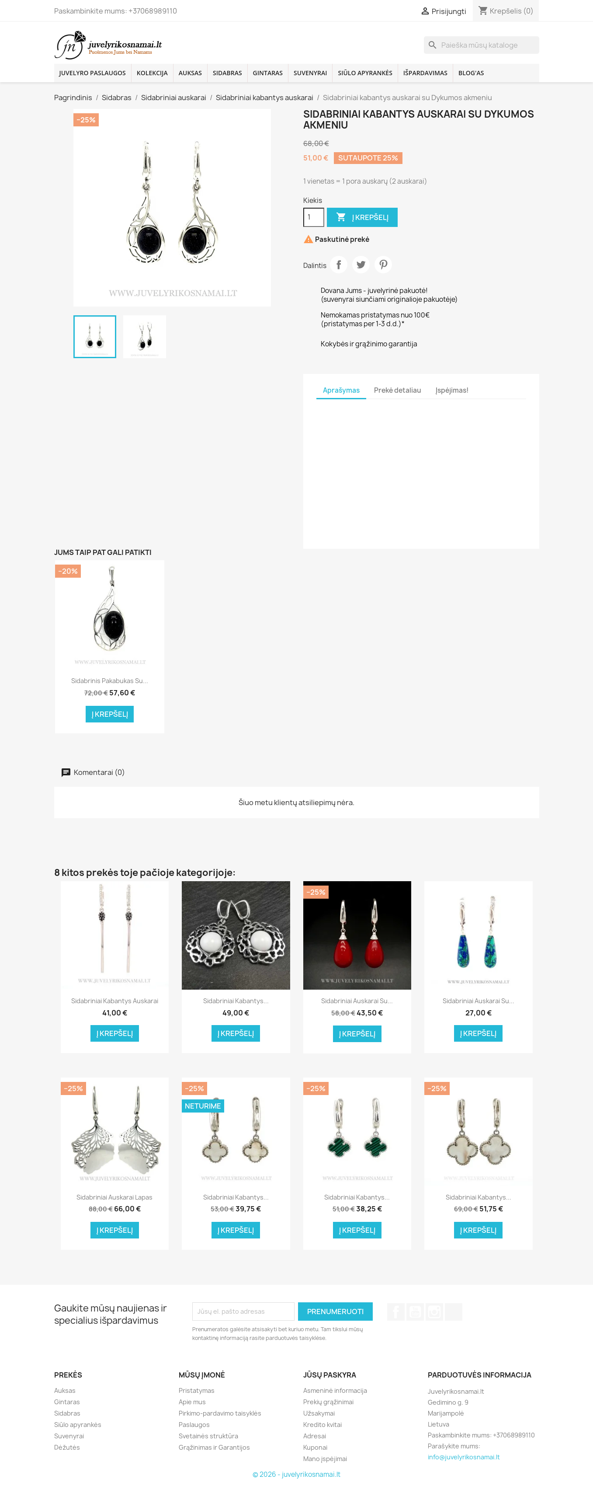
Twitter (361, 264)
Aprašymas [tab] (341, 390)
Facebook (396, 1312)
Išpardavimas (425, 73)
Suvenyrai (310, 73)
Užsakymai (319, 1413)
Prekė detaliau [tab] (397, 390)
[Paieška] (481, 45)
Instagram (434, 1312)
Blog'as (471, 73)
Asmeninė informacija (335, 1390)
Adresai (314, 1436)
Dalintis (338, 264)
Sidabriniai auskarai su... (357, 1001)
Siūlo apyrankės (365, 73)
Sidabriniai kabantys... (236, 1001)
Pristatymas (197, 1390)
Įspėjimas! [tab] (452, 390)
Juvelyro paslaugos (92, 73)
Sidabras (227, 73)
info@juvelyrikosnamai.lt (464, 1457)
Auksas (190, 73)
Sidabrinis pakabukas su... (109, 681)
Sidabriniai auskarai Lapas (114, 1197)
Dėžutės (67, 1447)
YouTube (415, 1312)
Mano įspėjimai (325, 1459)
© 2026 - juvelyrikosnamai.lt (296, 1474)
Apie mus (192, 1402)
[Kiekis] (313, 217)
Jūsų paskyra (329, 1375)
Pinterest (383, 264)
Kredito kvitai (322, 1424)
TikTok (453, 1312)
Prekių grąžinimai (328, 1402)
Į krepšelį (362, 217)
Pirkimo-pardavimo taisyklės (220, 1413)
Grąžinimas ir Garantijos (214, 1447)
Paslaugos (194, 1424)
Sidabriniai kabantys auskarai (114, 1001)
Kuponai (315, 1447)
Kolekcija (152, 73)
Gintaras (268, 73)
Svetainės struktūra (208, 1436)
